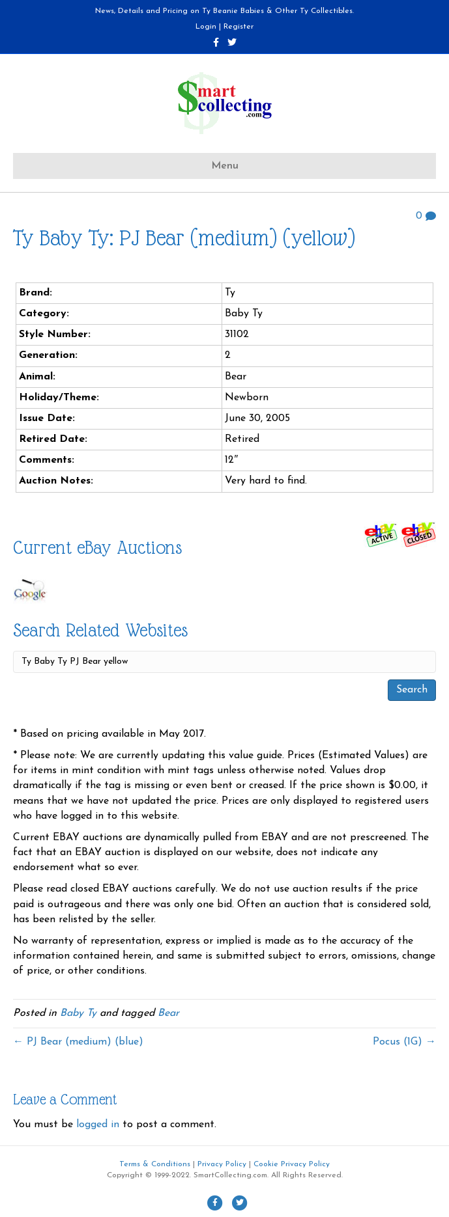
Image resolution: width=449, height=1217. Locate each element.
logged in (97, 1124)
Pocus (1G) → (404, 1042)
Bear (168, 1013)
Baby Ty (78, 1013)
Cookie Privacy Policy (291, 1164)
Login (206, 27)
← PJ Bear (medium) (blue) (78, 1042)
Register (238, 27)
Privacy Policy (221, 1164)
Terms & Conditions (154, 1164)
